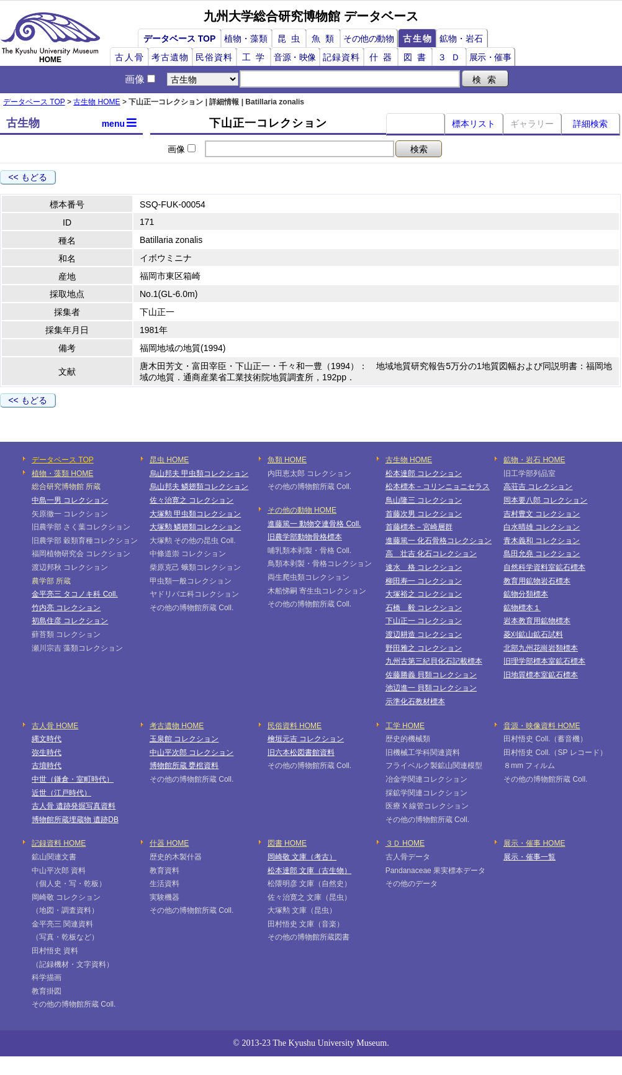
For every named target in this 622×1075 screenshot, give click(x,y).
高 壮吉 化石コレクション (431, 553)
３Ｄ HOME (405, 843)
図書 (417, 57)
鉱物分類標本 (525, 594)
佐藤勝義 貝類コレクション (431, 674)
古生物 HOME (96, 102)
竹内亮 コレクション (66, 607)
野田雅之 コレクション (423, 648)
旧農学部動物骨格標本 (305, 537)
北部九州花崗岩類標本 (540, 648)
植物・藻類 (246, 38)
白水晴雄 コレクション (541, 527)
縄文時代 (46, 738)
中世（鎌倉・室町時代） (73, 779)
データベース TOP (179, 38)
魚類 (325, 38)
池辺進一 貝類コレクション (431, 688)
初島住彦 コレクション (70, 620)
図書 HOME (287, 843)
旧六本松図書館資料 (301, 752)
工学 (255, 57)
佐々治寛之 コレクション (191, 500)
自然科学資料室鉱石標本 (544, 567)
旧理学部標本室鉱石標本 (544, 661)
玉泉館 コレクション (184, 738)
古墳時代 (46, 765)
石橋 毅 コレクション (423, 607)
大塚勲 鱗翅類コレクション (195, 527)
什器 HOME (169, 843)
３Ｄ (451, 57)
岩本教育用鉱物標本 (536, 620)
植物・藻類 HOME (62, 473)
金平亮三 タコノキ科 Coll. (75, 594)
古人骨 (130, 57)
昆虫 (291, 38)
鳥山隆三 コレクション (423, 500)
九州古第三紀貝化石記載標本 (433, 661)
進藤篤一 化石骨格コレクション (438, 540)
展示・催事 (490, 57)
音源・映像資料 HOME (541, 725)
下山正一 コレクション (423, 620)
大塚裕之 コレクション (423, 594)
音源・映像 (295, 57)
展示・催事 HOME (534, 843)
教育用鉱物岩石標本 (536, 581)
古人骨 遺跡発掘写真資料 (73, 806)
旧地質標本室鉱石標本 (540, 674)
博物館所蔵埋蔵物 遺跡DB (75, 819)
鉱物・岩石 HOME (534, 459)
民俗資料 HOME (295, 725)
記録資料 (341, 57)
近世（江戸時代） (61, 793)
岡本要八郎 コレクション (545, 500)
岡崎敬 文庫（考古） (302, 857)
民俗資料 (214, 57)
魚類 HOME (287, 459)
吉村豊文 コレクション (541, 514)
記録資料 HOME (59, 843)
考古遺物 (170, 57)
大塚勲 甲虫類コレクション (195, 514)
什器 (383, 57)
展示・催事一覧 (529, 857)
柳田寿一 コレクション (423, 581)
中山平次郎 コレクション (191, 752)
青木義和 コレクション (541, 540)
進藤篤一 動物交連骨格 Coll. (314, 523)
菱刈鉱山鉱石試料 (533, 634)
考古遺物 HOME (177, 725)
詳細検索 (590, 124)
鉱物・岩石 (461, 38)
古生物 (418, 38)
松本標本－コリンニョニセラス (437, 486)
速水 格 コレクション (423, 567)
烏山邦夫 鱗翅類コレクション (199, 486)
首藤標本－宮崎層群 (419, 527)
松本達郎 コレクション (423, 473)
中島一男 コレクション (70, 500)
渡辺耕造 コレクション (423, 634)
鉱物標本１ (522, 607)
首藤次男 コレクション (423, 514)
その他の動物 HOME (302, 510)
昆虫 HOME (169, 459)
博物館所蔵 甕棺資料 (184, 765)
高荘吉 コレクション (537, 486)
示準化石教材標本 (415, 701)
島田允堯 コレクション (541, 553)
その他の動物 (368, 38)
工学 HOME (405, 725)
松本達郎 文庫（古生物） (309, 870)
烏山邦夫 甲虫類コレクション (199, 473)
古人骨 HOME (55, 725)
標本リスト (473, 124)
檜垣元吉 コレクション (306, 738)
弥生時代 (46, 752)
